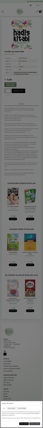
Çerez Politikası (35, 413)
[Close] (40, 403)
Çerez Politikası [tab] (22, 408)
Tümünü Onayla (34, 423)
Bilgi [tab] (4, 408)
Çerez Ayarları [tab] (11, 408)
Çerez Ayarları (24, 423)
